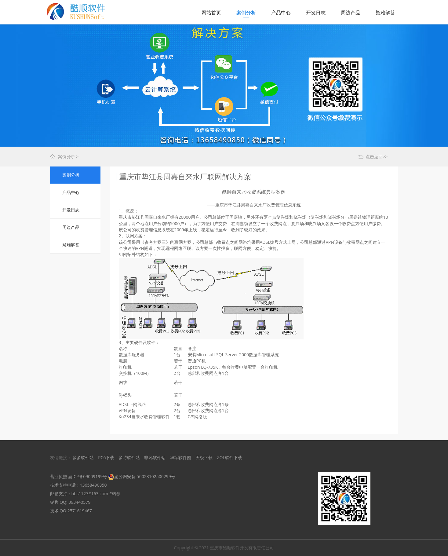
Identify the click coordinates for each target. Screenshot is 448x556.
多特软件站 (129, 457)
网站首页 (211, 12)
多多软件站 (83, 457)
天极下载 (204, 457)
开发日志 (316, 12)
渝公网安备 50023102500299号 (141, 476)
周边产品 (350, 12)
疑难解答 (385, 12)
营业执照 (58, 476)
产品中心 (281, 12)
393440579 (79, 502)
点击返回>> (377, 156)
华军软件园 (180, 457)
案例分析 (246, 12)
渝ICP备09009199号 (87, 476)
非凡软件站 (155, 457)
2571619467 (79, 511)
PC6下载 (106, 457)
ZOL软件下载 (229, 457)
